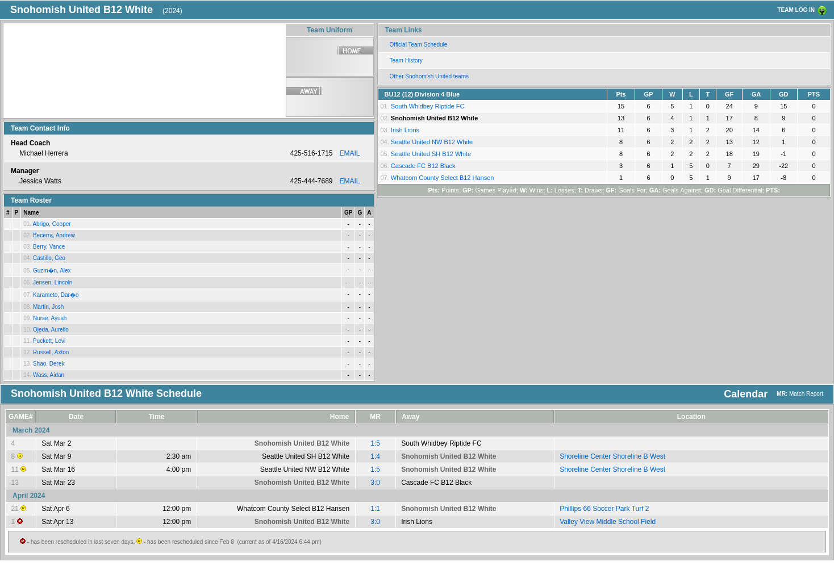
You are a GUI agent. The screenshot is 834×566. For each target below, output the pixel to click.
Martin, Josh (48, 307)
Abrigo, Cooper (51, 224)
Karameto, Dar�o (56, 295)
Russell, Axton (51, 352)
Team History (406, 60)
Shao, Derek (49, 363)
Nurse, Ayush (49, 318)
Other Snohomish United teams (429, 76)
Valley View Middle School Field (608, 522)
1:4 (375, 456)
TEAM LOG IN (796, 10)
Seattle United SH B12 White (431, 153)
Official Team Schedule (419, 44)
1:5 (375, 443)
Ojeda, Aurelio (51, 329)
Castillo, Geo (49, 258)
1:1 (375, 509)
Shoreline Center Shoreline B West (612, 456)
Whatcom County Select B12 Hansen (442, 177)
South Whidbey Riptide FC (428, 106)
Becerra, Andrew (54, 235)
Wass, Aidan (48, 375)
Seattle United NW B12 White (432, 142)
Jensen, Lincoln (53, 282)
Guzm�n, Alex (52, 270)
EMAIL (349, 153)
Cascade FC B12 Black (423, 165)
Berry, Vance (49, 247)
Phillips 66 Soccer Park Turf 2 (604, 509)
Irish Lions (405, 130)
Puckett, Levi (49, 341)
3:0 (375, 483)
